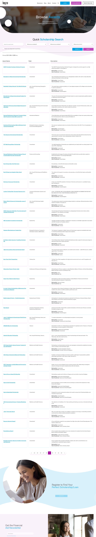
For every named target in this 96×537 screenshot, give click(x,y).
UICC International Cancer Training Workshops (15, 402)
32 (58, 452)
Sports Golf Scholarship (9, 382)
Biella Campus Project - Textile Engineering (14, 298)
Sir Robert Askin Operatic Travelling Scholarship (15, 240)
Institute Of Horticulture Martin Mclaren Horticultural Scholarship (15, 126)
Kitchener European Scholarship (11, 181)
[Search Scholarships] (58, 3)
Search (77, 49)
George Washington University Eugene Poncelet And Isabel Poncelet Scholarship (15, 155)
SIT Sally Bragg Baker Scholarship (12, 144)
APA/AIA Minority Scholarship (11, 325)
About (49, 3)
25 (37, 452)
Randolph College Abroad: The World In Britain (15, 86)
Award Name (6, 61)
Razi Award (6, 307)
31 (55, 452)
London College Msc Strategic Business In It (14, 191)
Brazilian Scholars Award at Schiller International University (15, 441)
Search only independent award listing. (12, 48)
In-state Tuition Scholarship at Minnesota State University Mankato (15, 289)
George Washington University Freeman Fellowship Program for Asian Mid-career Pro (15, 116)
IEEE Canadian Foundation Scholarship (13, 220)
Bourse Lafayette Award (9, 421)
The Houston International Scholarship (13, 134)
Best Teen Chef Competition (10, 259)
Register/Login (88, 3)
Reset (88, 49)
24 (34, 452)
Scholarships (76, 3)
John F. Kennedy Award (9, 411)
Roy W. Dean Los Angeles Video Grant (13, 172)
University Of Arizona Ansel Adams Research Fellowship (15, 106)
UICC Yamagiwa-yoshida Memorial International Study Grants (15, 365)
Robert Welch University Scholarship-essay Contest (15, 202)
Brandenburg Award (8, 431)
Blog (45, 3)
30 (52, 452)
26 (40, 452)
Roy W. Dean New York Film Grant (11, 163)
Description (54, 61)
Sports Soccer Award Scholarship (12, 374)
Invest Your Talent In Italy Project (12, 278)
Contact (54, 3)
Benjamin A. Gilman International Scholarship (15, 76)
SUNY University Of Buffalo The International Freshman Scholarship (15, 211)
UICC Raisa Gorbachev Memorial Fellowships (14, 354)
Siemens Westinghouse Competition (12, 230)
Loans (65, 3)
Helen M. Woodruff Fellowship (11, 335)
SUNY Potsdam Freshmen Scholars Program (14, 67)
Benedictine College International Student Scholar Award (15, 97)
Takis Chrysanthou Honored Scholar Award (14, 249)
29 (49, 452)
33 (61, 452)
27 (43, 452)
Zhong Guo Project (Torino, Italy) (11, 269)
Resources (40, 3)
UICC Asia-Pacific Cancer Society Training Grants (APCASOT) (15, 346)
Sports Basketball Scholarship (11, 392)
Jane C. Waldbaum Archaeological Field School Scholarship (15, 318)
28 (46, 452)
